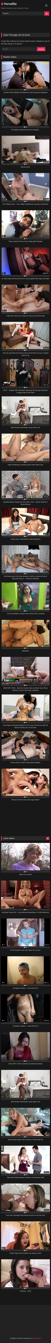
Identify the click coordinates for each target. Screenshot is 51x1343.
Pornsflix (9, 4)
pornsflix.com (36, 1338)
